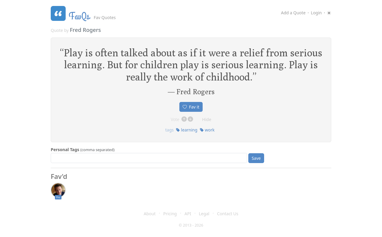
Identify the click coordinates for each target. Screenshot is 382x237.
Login (316, 13)
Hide (206, 119)
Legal (204, 213)
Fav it (191, 107)
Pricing (170, 213)
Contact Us (227, 213)
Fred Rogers (85, 29)
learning (186, 130)
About (150, 213)
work (207, 130)
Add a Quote (293, 13)
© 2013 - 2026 (191, 225)
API (187, 213)
